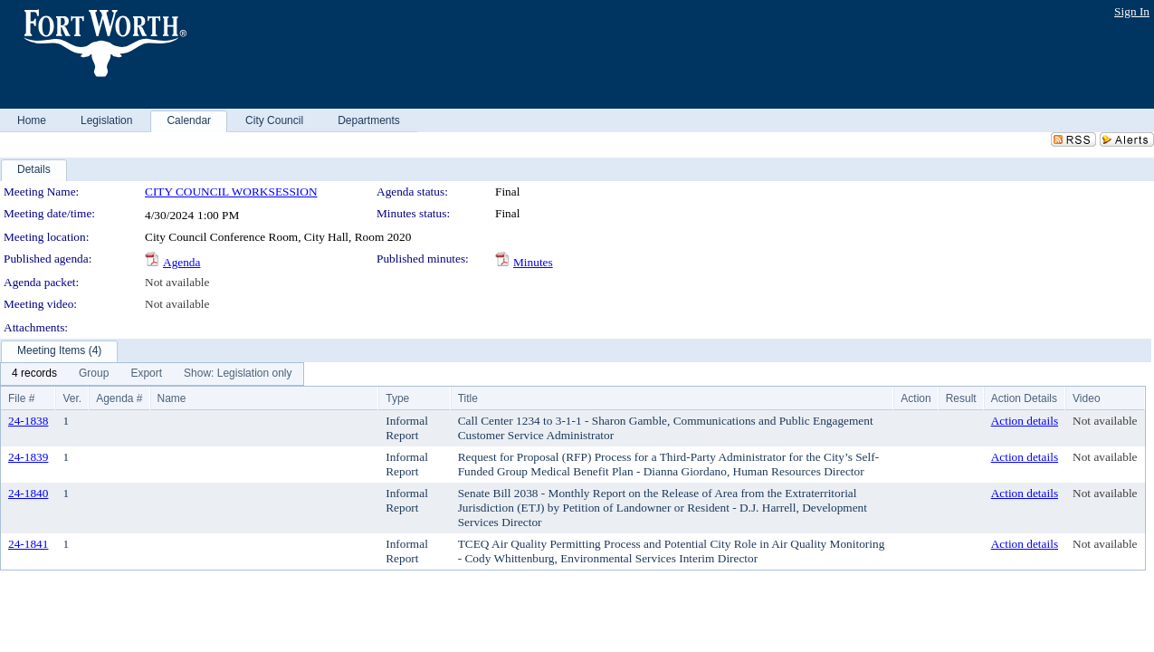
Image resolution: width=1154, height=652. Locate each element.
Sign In (1131, 11)
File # (21, 398)
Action (915, 398)
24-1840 (28, 493)
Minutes (533, 262)
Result (961, 398)
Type (397, 398)
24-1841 (28, 544)
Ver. (71, 398)
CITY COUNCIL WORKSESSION (231, 191)
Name (171, 398)
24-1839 (28, 457)
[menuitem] (34, 374)
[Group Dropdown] (93, 374)
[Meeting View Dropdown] (237, 374)
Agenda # (119, 398)
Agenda (181, 262)
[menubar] (152, 374)
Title (468, 398)
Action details (1024, 420)
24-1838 (28, 420)
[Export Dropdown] (146, 374)
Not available (177, 282)
